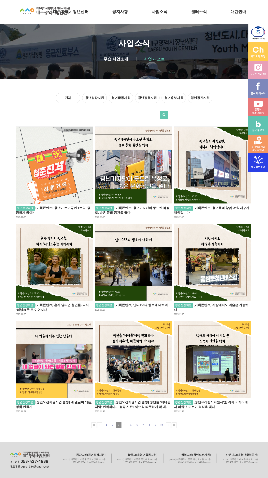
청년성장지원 (94, 97)
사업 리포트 (154, 59)
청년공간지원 (200, 97)
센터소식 (199, 11)
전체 (68, 97)
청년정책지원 (147, 97)
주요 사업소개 (116, 59)
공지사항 (120, 11)
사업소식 (159, 11)
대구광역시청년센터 (71, 11)
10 (161, 425)
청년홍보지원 (173, 97)
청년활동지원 (120, 97)
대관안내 (238, 11)
